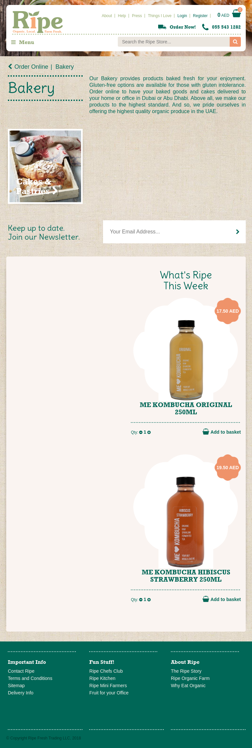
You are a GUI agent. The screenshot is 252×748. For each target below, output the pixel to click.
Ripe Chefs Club (106, 671)
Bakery (64, 66)
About (107, 15)
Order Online (31, 66)
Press (137, 15)
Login (182, 15)
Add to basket (221, 432)
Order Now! (183, 27)
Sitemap (16, 685)
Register (200, 15)
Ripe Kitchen (102, 678)
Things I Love (160, 15)
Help (122, 15)
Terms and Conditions (30, 678)
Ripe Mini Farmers (108, 685)
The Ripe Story (186, 671)
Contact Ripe (21, 671)
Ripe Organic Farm (190, 678)
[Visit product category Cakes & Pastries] (45, 166)
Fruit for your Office (109, 692)
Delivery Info (20, 692)
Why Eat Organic (188, 685)
